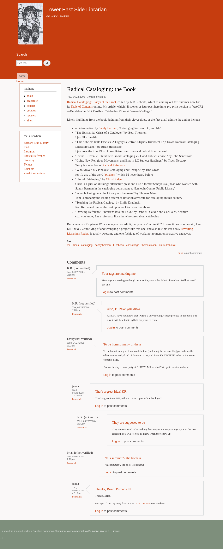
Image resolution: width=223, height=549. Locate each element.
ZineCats (29, 168)
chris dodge (132, 245)
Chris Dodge (114, 179)
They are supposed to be (128, 422)
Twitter (28, 164)
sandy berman (103, 245)
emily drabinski (167, 245)
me (69, 245)
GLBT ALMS (142, 503)
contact (31, 105)
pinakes (110, 174)
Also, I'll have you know (123, 309)
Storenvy (29, 160)
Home (20, 81)
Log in (179, 253)
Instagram (29, 151)
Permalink (71, 278)
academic (32, 100)
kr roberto (118, 245)
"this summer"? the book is (122, 458)
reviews (31, 115)
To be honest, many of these (122, 344)
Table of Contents (82, 106)
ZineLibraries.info (34, 173)
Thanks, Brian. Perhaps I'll (113, 489)
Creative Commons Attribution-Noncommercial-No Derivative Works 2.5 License (76, 531)
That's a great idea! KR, (111, 391)
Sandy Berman (108, 128)
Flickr (27, 147)
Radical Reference (113, 165)
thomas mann (149, 245)
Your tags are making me (119, 274)
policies (31, 110)
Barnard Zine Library (36, 142)
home (22, 76)
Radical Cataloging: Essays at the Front (91, 102)
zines (76, 245)
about (30, 95)
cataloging (87, 245)
